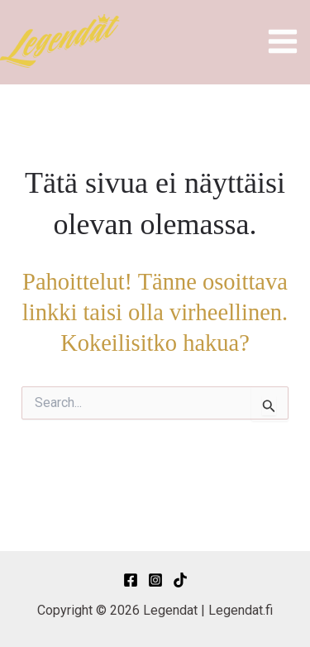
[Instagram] (155, 580)
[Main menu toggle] (283, 41)
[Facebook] (130, 580)
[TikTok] (180, 580)
